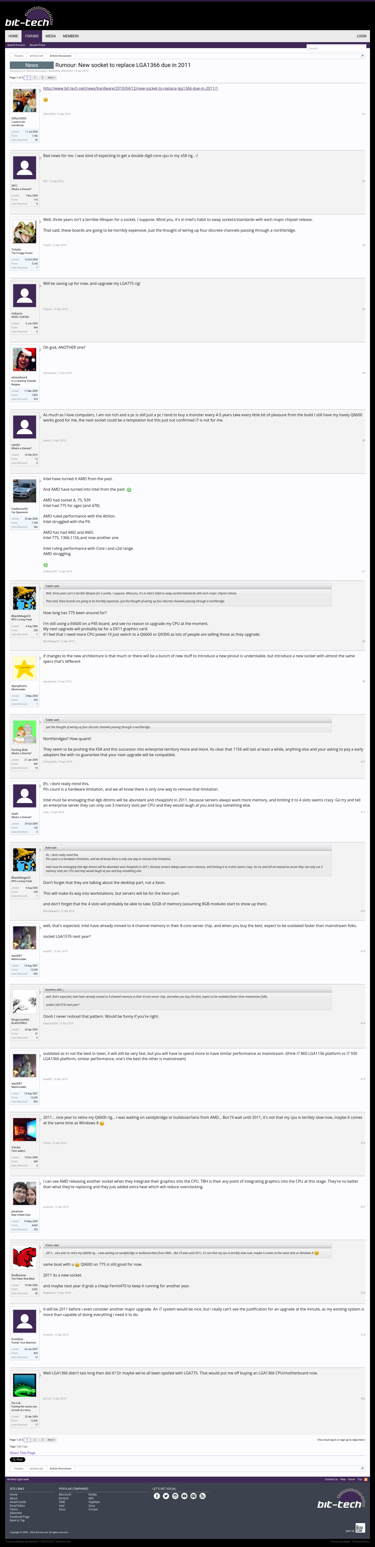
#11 (363, 812)
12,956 (34, 1420)
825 (36, 1353)
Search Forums (16, 45)
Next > (51, 77)
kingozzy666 (20, 1019)
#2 (363, 181)
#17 (363, 1207)
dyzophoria (19, 686)
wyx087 (16, 955)
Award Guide (18, 1502)
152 (36, 828)
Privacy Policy (361, 1541)
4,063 (35, 1225)
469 (36, 764)
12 (36, 459)
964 (36, 327)
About (13, 1498)
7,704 (35, 523)
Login (361, 36)
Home (13, 36)
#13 (363, 951)
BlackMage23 (21, 616)
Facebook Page (19, 1517)
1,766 (35, 136)
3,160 (35, 263)
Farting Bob (19, 750)
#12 (363, 911)
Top (360, 1479)
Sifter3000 (67, 71)
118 (36, 199)
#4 (363, 309)
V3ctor (16, 1147)
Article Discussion (36, 71)
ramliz (15, 445)
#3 (363, 245)
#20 (363, 1398)
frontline (17, 1339)
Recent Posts (37, 45)
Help (343, 1479)
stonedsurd (19, 377)
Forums (32, 36)
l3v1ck (16, 1403)
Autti (14, 814)
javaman (17, 1211)
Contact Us (331, 1479)
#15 (363, 1079)
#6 (363, 440)
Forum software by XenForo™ (38, 1541)
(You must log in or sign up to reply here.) (341, 1439)
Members (71, 36)
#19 (363, 1334)
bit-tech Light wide (18, 1479)
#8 (363, 641)
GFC (14, 185)
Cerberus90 (19, 509)
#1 (363, 114)
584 (36, 1161)
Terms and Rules (340, 1541)
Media (51, 36)
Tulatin (16, 249)
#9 (363, 681)
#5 (363, 373)
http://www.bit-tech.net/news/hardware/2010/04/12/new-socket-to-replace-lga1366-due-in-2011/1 (130, 88)
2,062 (35, 1289)
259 (36, 630)
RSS (366, 1479)
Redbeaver (18, 1275)
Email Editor (17, 1506)
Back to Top (17, 1520)
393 (36, 700)
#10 (363, 761)
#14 (363, 1023)
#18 (363, 1292)
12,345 (34, 969)
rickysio (16, 313)
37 (36, 1033)
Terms (14, 1509)
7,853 (35, 395)
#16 (363, 1143)
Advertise (16, 1513)
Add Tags (22, 1446)
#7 (363, 571)
